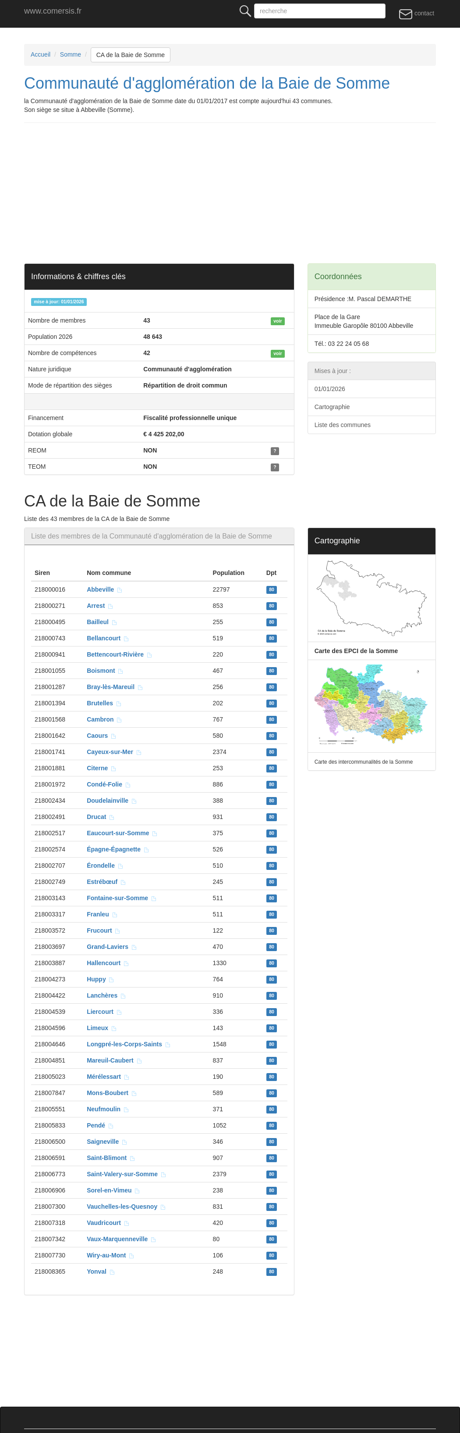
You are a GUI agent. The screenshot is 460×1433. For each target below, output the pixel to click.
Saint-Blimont (111, 1157)
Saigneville (107, 1141)
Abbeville (105, 589)
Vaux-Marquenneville (121, 1239)
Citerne (102, 768)
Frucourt (103, 930)
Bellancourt (108, 638)
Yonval (101, 1271)
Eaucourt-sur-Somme (122, 833)
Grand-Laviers (112, 946)
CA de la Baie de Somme (130, 54)
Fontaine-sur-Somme (122, 897)
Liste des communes (343, 424)
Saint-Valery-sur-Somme (126, 1174)
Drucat (101, 816)
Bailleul (102, 621)
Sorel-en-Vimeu (113, 1190)
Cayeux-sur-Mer (114, 751)
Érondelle (105, 865)
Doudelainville (112, 800)
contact (416, 14)
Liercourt (104, 1011)
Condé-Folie (109, 784)
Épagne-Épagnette (118, 849)
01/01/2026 (330, 388)
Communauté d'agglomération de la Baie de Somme (207, 83)
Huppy (100, 979)
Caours (102, 735)
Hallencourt (108, 962)
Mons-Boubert (112, 1092)
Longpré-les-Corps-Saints (129, 1044)
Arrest (100, 605)
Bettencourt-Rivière (119, 654)
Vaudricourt (108, 1222)
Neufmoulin (108, 1109)
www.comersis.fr (52, 11)
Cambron (104, 719)
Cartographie (332, 406)
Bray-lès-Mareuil (115, 686)
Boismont (105, 670)
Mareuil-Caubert (114, 1060)
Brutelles (104, 703)
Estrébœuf (106, 881)
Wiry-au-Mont (110, 1255)
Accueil (40, 54)
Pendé (100, 1125)
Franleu (102, 914)
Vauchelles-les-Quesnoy (126, 1206)
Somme (70, 54)
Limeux (102, 1027)
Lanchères (106, 995)
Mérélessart (108, 1076)
